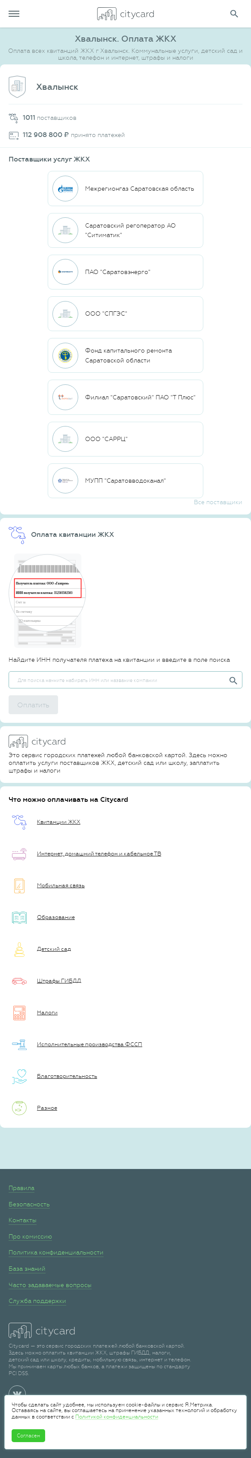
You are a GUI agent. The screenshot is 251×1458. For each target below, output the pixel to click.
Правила (21, 1187)
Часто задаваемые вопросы (50, 1284)
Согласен (28, 1436)
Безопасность (29, 1204)
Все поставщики (218, 502)
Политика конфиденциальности (56, 1252)
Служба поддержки (37, 1300)
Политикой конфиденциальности (116, 1417)
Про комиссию (30, 1236)
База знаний (27, 1268)
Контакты (23, 1220)
